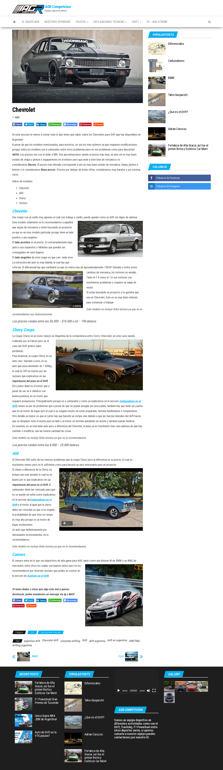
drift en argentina (117, 640)
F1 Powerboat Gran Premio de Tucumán (47, 700)
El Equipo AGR (30, 21)
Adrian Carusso (177, 129)
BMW (34, 656)
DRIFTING (134, 641)
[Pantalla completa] (154, 690)
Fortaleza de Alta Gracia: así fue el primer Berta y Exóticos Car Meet (188, 147)
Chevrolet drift (50, 640)
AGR (17, 117)
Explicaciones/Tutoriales (51, 632)
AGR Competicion (58, 7)
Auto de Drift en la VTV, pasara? (45, 734)
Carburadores (176, 61)
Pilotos (82, 21)
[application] (136, 681)
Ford (120, 656)
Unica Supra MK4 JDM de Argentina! (46, 717)
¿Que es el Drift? (178, 112)
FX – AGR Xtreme (157, 21)
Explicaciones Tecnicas (110, 21)
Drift (136, 21)
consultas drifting (70, 641)
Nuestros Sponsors (57, 21)
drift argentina (97, 641)
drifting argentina (22, 645)
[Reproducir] (118, 690)
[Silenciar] (148, 690)
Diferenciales (176, 44)
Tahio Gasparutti (177, 95)
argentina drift (32, 641)
